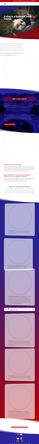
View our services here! (9, 124)
